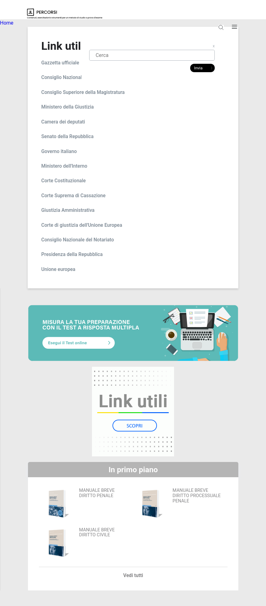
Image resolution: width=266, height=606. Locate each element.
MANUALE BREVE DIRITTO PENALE (97, 493)
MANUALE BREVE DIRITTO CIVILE (97, 532)
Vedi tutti (133, 575)
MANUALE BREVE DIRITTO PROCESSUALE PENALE (196, 495)
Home (6, 23)
